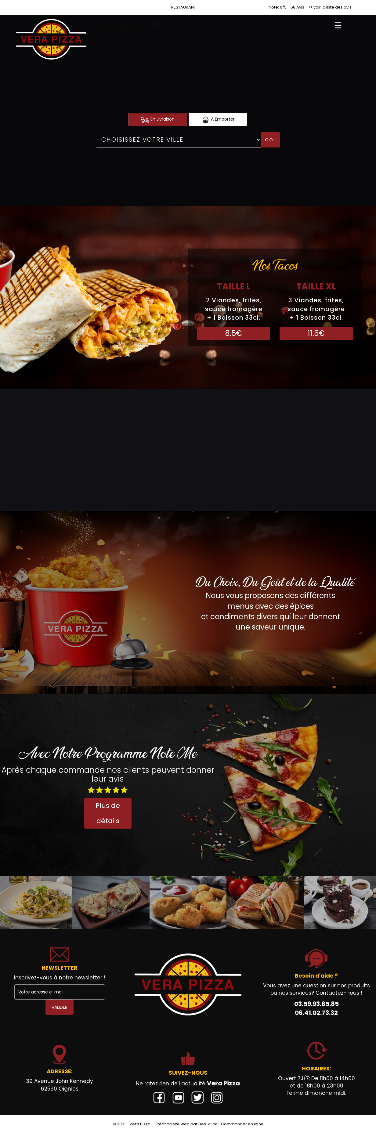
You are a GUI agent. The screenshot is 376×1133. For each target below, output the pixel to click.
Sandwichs (35, 402)
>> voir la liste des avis (330, 7)
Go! (270, 140)
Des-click (207, 1124)
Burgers (154, 402)
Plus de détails (108, 813)
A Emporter (218, 119)
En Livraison (158, 119)
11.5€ (316, 333)
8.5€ (233, 333)
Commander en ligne (242, 1124)
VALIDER (59, 1007)
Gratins (277, 402)
